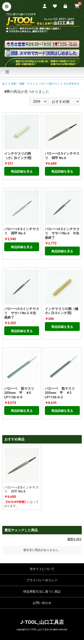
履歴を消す (74, 539)
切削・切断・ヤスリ (23, 83)
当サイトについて (42, 569)
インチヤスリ (72, 83)
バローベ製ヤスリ (49, 83)
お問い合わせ (42, 603)
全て (5, 83)
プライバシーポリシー (42, 580)
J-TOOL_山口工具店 (42, 622)
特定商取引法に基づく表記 (42, 591)
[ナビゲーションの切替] (7, 72)
